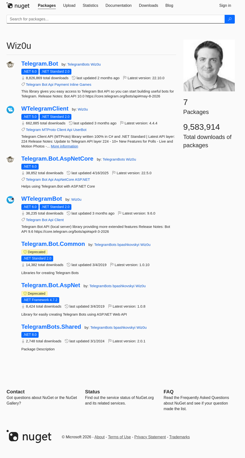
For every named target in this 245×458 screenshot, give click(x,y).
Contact (16, 391)
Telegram (33, 84)
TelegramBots (79, 64)
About (99, 437)
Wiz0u (96, 64)
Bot (44, 84)
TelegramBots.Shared (51, 326)
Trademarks (179, 437)
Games (85, 84)
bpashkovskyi (129, 244)
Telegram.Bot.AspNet (50, 285)
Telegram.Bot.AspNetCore (57, 158)
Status (92, 391)
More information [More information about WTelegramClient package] (64, 146)
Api (50, 84)
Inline (74, 84)
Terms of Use (119, 437)
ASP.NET (82, 179)
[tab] (46, 5)
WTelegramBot (41, 198)
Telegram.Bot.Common (53, 244)
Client (61, 130)
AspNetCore (64, 179)
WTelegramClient (44, 108)
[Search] (230, 19)
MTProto (49, 130)
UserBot (79, 130)
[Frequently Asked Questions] (169, 391)
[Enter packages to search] (116, 19)
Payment (61, 84)
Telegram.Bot (39, 63)
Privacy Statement (150, 437)
